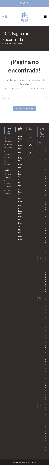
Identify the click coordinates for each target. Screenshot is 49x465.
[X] (21, 3)
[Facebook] (24, 3)
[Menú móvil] (45, 17)
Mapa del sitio (7, 191)
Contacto (8, 141)
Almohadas (20, 139)
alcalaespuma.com (45, 432)
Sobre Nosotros (8, 146)
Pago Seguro (7, 175)
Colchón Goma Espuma (20, 178)
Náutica (20, 224)
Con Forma (20, 192)
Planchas (20, 231)
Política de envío (7, 185)
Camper (20, 166)
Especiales (20, 200)
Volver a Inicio (24, 108)
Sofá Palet (20, 238)
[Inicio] (3, 44)
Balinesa (20, 147)
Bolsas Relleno (20, 156)
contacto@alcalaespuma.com (45, 370)
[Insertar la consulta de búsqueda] (24, 97)
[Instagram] (27, 3)
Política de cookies (7, 167)
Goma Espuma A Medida (20, 212)
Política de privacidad (8, 156)
